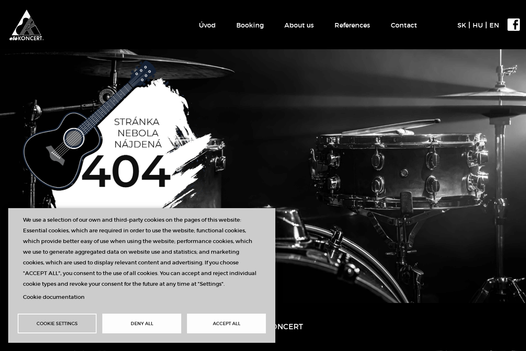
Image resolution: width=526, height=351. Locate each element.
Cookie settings (57, 323)
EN (494, 25)
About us (299, 25)
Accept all (226, 323)
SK (461, 25)
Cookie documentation (54, 297)
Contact (404, 25)
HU (478, 25)
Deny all (142, 323)
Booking (250, 25)
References (352, 25)
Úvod (207, 25)
